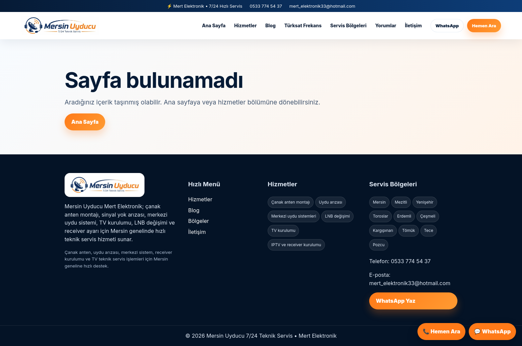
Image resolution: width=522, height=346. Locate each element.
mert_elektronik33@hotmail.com (322, 6)
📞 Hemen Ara (441, 331)
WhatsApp (447, 25)
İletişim (413, 25)
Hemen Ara (484, 25)
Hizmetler (245, 25)
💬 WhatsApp (492, 331)
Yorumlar (385, 25)
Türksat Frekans (303, 25)
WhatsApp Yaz (395, 300)
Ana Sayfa (214, 25)
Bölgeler (198, 221)
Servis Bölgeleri (348, 25)
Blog (270, 25)
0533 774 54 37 (266, 6)
